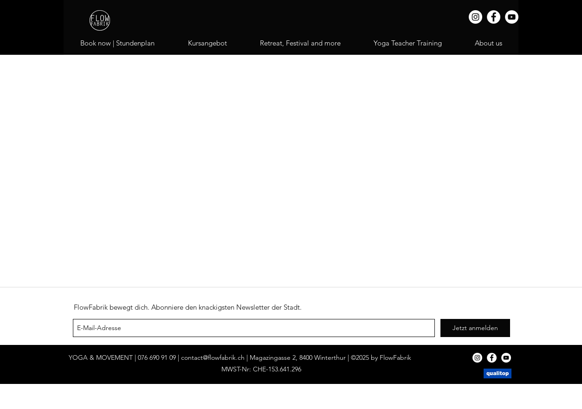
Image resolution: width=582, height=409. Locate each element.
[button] (300, 43)
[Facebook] (493, 17)
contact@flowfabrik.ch (213, 357)
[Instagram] (475, 17)
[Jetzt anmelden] (475, 328)
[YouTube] (511, 17)
